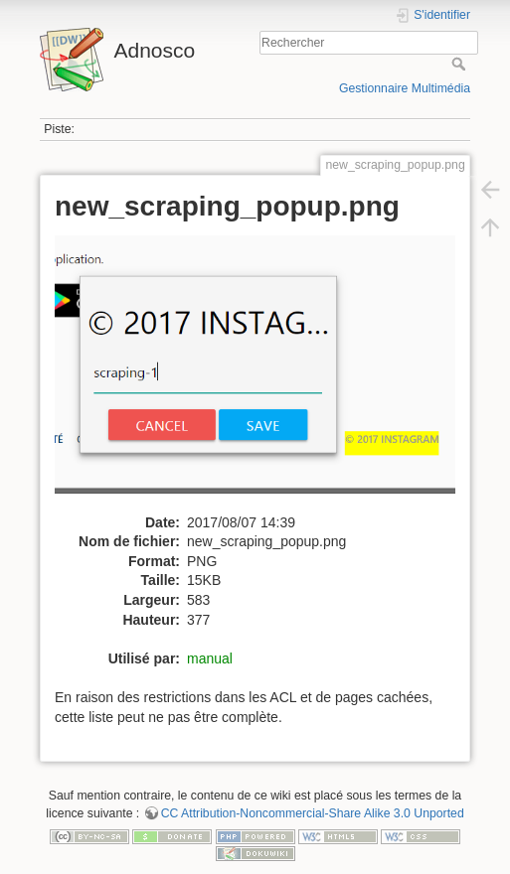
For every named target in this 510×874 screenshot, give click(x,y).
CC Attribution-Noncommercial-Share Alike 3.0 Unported (312, 813)
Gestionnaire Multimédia (404, 88)
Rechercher (460, 64)
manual (210, 658)
